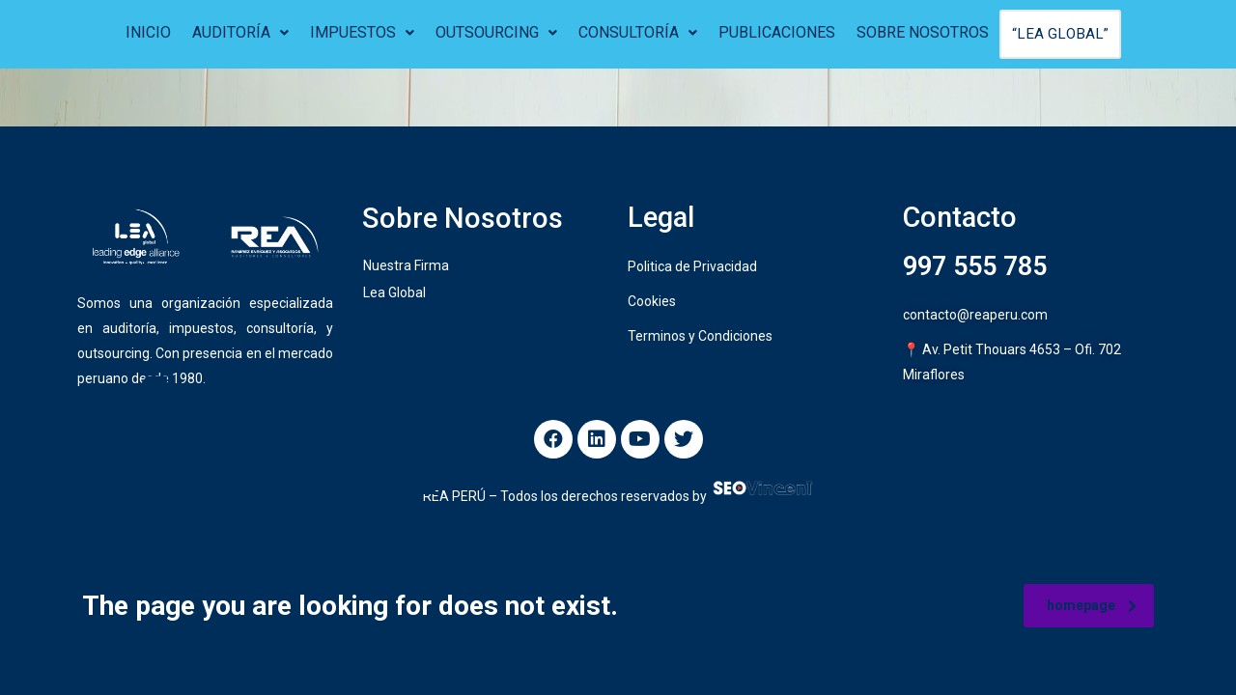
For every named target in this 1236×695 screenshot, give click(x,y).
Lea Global (394, 294)
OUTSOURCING (498, 32)
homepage (1092, 605)
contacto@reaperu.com (975, 316)
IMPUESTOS (364, 32)
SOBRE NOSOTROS (924, 32)
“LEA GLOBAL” (1061, 34)
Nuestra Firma (406, 267)
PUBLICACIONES (778, 32)
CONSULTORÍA (639, 32)
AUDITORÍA (242, 32)
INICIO (150, 32)
